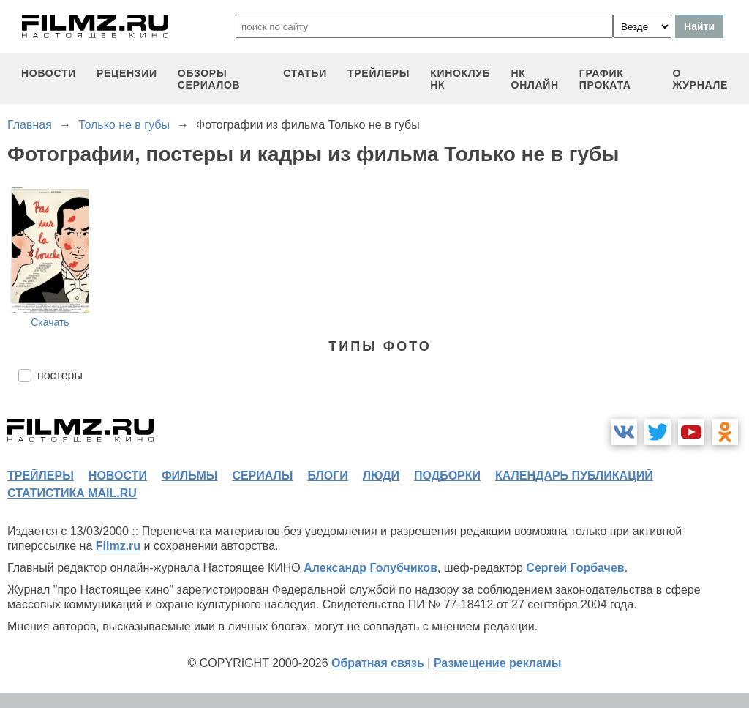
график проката (605, 79)
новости (48, 73)
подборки (447, 475)
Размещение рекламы (498, 663)
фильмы (189, 475)
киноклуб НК (460, 79)
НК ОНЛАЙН (535, 79)
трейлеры (378, 73)
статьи (305, 73)
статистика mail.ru (72, 493)
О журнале (700, 79)
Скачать (50, 322)
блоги (327, 475)
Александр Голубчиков (370, 568)
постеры (60, 375)
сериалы (262, 475)
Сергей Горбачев (575, 568)
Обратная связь (377, 663)
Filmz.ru (118, 546)
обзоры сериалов (209, 79)
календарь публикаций (574, 475)
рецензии (127, 73)
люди (381, 475)
